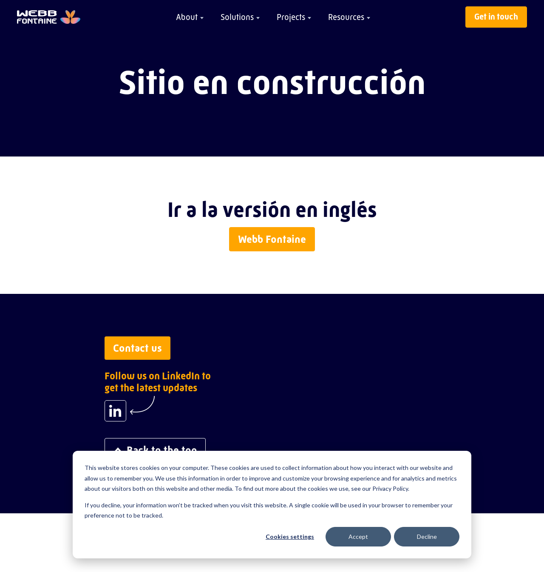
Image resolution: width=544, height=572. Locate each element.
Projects (291, 17)
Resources (346, 17)
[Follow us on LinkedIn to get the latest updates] (115, 410)
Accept (358, 536)
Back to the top (155, 450)
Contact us (137, 348)
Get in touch (496, 17)
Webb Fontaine (272, 239)
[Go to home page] (48, 17)
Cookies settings (290, 536)
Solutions (237, 17)
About (187, 17)
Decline (427, 536)
